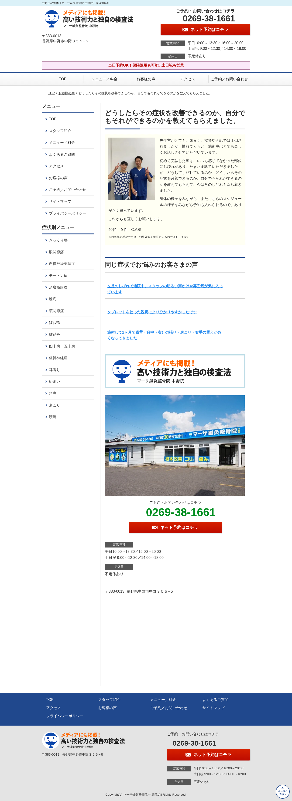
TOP (63, 79)
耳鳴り (54, 370)
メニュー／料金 (104, 79)
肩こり (54, 405)
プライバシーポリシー (67, 213)
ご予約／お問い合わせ (229, 79)
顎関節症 (56, 311)
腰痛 (52, 417)
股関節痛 (56, 252)
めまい (54, 381)
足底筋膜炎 (58, 287)
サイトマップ (60, 201)
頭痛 (52, 393)
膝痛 (52, 299)
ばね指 (54, 322)
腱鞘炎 (54, 334)
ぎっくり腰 (58, 240)
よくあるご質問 (62, 154)
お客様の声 (146, 79)
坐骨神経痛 (58, 358)
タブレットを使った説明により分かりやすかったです (152, 312)
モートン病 (58, 275)
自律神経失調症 (62, 264)
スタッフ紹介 (60, 131)
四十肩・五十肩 (62, 346)
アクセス (187, 79)
